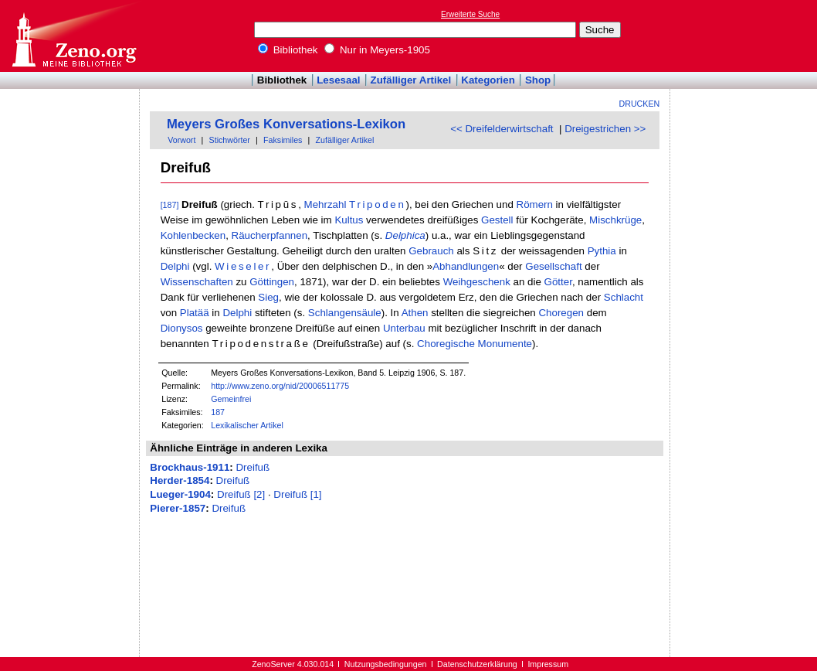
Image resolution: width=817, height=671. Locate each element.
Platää (194, 312)
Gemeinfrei (231, 399)
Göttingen (271, 282)
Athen (415, 312)
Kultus (348, 220)
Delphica (405, 235)
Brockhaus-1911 (189, 467)
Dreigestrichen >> (605, 129)
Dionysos (182, 328)
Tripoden (377, 204)
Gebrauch (431, 251)
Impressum (547, 664)
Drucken (639, 103)
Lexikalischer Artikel (247, 425)
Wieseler (243, 266)
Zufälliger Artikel (411, 80)
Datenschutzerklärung (477, 664)
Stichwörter (229, 140)
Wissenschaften (197, 282)
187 (218, 412)
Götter (558, 282)
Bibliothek (288, 50)
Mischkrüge (615, 220)
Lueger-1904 (180, 494)
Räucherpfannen (270, 235)
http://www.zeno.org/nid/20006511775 (280, 385)
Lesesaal (338, 80)
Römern (535, 204)
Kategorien (488, 80)
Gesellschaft (553, 266)
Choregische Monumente (474, 343)
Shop (538, 80)
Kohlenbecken (193, 235)
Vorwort (181, 140)
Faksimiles (282, 140)
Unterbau (404, 328)
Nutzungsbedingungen (385, 664)
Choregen (561, 312)
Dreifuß (253, 467)
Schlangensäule (344, 312)
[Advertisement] (745, 35)
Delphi (175, 266)
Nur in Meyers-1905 (377, 50)
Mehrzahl (325, 204)
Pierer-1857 (177, 508)
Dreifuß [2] (241, 494)
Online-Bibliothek (73, 36)
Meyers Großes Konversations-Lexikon (286, 124)
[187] (170, 204)
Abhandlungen (465, 266)
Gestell (497, 220)
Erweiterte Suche (470, 14)
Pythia (602, 251)
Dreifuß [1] (297, 494)
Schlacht (623, 297)
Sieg (268, 297)
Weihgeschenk (476, 282)
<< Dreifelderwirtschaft (501, 129)
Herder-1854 (179, 480)
